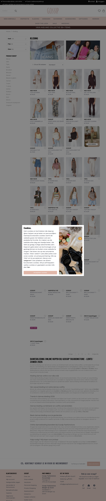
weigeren (27, 260)
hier (28, 267)
